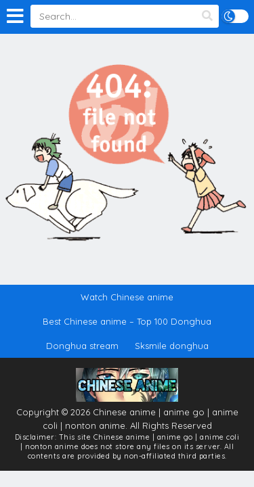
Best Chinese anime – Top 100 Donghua (127, 321)
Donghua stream (82, 345)
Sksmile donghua (172, 345)
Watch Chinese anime (127, 297)
